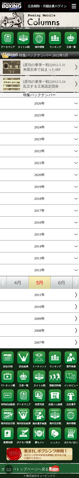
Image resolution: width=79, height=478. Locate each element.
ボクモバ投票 (24, 441)
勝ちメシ (39, 441)
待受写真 (39, 403)
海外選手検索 (39, 422)
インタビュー (71, 384)
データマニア (8, 46)
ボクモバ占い (71, 441)
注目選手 (71, 403)
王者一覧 (71, 46)
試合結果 (24, 365)
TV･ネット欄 (8, 384)
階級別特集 (55, 384)
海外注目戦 (55, 422)
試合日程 (8, 365)
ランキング (55, 46)
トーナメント (39, 365)
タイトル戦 (24, 46)
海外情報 (39, 46)
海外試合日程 (8, 422)
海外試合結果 (24, 422)
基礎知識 (8, 441)
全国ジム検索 (55, 403)
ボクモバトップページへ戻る (30, 469)
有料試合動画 (8, 403)
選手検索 (71, 365)
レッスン (55, 441)
